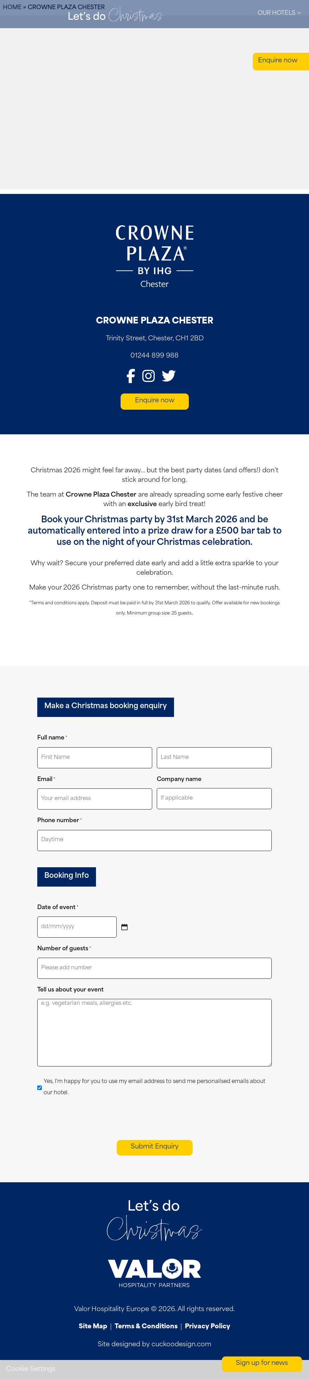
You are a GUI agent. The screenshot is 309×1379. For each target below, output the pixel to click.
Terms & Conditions (146, 1326)
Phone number (59, 821)
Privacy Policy (207, 1326)
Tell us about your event (70, 990)
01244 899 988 (154, 356)
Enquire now (277, 60)
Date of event (57, 908)
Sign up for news (262, 1363)
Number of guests (64, 949)
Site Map (93, 1326)
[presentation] (90, 1118)
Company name (179, 779)
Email (46, 780)
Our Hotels (280, 13)
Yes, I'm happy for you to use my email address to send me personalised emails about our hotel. (154, 1087)
